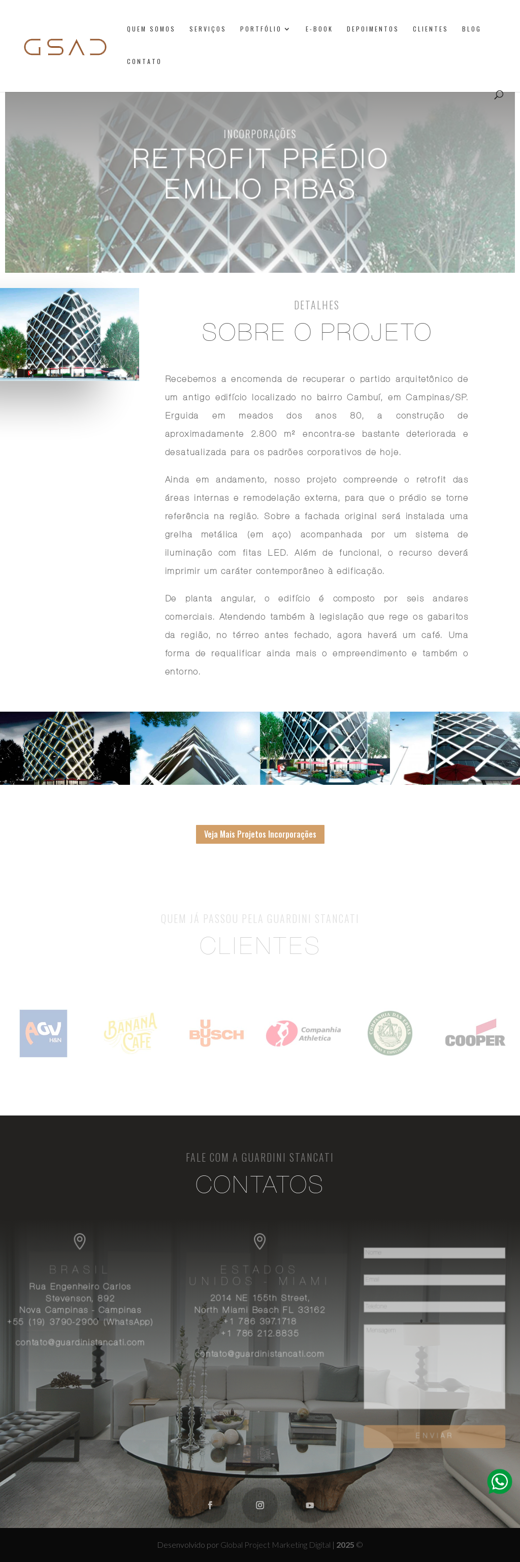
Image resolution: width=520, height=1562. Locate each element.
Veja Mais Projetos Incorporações (260, 834)
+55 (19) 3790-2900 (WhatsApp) (85, 1323)
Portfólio (261, 29)
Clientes (430, 29)
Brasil (85, 1273)
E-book (319, 29)
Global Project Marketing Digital (276, 1544)
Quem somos (151, 29)
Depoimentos (373, 29)
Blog (471, 29)
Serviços (207, 29)
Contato (144, 62)
